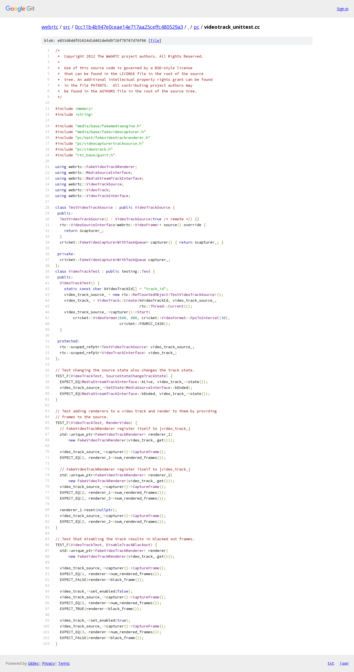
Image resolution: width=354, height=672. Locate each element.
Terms (64, 663)
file (154, 40)
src (66, 27)
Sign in (342, 8)
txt (330, 663)
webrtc (49, 27)
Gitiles (33, 663)
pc (196, 27)
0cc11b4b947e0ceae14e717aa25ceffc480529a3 (129, 27)
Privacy (48, 663)
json (344, 663)
